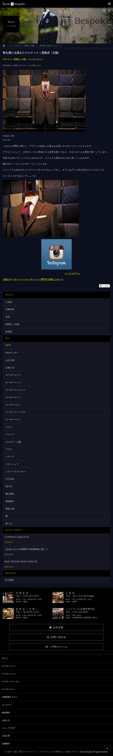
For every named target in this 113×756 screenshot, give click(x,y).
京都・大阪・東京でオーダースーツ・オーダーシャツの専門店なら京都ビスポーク (43, 752)
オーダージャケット (15, 390)
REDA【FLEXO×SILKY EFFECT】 (21, 561)
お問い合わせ (56, 637)
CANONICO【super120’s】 (17, 537)
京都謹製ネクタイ (9, 697)
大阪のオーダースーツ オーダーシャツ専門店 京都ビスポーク (33, 279)
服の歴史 (10, 494)
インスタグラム (72, 273)
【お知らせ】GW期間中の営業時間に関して (26, 549)
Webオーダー (12, 353)
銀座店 (9, 331)
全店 (8, 317)
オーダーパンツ (13, 405)
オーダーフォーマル (15, 412)
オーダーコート (13, 375)
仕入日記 (10, 479)
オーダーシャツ (13, 382)
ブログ (9, 449)
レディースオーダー (15, 471)
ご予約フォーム (56, 646)
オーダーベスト (13, 419)
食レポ (9, 523)
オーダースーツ (36, 59)
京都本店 (10, 309)
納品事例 (6, 713)
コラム (9, 427)
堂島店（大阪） (30, 46)
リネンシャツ (12, 464)
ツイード (10, 434)
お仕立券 (10, 360)
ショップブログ (14, 46)
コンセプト (7, 705)
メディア (10, 456)
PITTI (8, 345)
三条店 (9, 302)
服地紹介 (10, 501)
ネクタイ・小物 (13, 442)
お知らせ (10, 367)
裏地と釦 (10, 508)
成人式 (9, 486)
